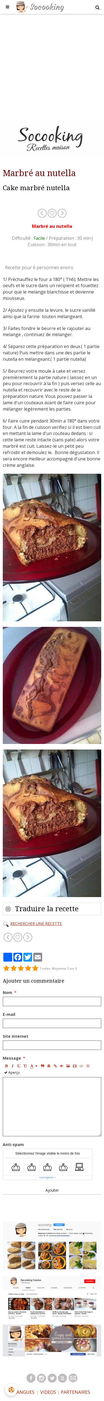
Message (12, 1058)
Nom (7, 992)
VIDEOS (47, 1392)
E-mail (9, 1014)
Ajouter (52, 1190)
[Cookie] (11, 1390)
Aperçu (12, 1072)
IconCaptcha (46, 1177)
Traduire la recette (45, 909)
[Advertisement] (52, 66)
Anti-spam (13, 1144)
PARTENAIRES (75, 1392)
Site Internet (15, 1036)
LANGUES (24, 1392)
